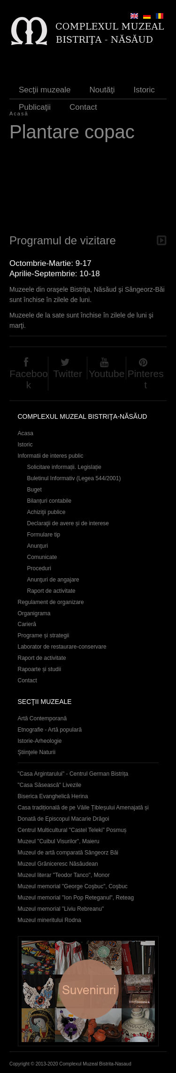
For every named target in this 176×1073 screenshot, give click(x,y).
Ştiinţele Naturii (37, 752)
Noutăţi (102, 89)
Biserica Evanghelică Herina (53, 796)
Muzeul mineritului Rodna (49, 920)
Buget (34, 489)
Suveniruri (88, 991)
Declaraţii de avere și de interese (68, 523)
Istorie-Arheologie (40, 741)
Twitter (67, 373)
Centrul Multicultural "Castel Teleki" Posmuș (72, 830)
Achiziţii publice (46, 512)
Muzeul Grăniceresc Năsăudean (58, 864)
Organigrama (34, 613)
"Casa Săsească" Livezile (50, 785)
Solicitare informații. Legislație (64, 467)
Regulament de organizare (51, 602)
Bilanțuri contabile (49, 501)
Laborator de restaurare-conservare (62, 646)
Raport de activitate (51, 591)
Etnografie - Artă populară (50, 729)
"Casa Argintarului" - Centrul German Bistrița (73, 774)
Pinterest (146, 379)
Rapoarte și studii (39, 669)
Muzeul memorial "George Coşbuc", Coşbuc (73, 886)
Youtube (106, 373)
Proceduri (39, 568)
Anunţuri (37, 546)
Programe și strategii (43, 635)
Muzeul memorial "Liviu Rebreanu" (61, 909)
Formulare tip (44, 534)
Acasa (25, 433)
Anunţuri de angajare (53, 579)
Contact (83, 107)
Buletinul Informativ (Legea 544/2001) (74, 478)
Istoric (143, 89)
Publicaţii (35, 107)
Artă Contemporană (42, 718)
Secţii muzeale (45, 89)
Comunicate (42, 557)
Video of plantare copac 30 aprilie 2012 (88, 190)
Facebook (28, 379)
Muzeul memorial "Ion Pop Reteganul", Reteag (76, 897)
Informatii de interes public (51, 456)
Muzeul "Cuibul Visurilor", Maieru (58, 841)
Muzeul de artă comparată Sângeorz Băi (68, 852)
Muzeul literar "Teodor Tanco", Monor (64, 875)
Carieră (27, 624)
